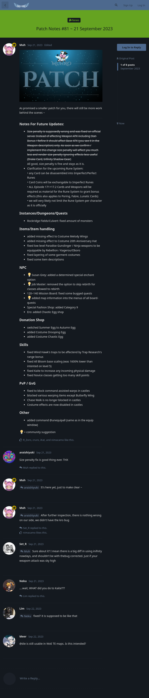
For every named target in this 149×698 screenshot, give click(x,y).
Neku (27, 616)
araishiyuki (31, 487)
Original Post (125, 58)
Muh (27, 551)
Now (120, 123)
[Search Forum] (116, 5)
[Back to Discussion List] (5, 5)
